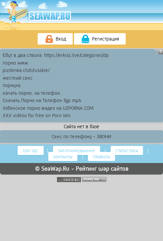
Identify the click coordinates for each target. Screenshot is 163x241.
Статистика (127, 151)
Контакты (62, 157)
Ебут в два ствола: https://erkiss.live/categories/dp (56, 55)
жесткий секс (18, 78)
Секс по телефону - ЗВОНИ (81, 137)
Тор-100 (31, 151)
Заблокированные (76, 151)
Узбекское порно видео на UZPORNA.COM (48, 108)
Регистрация (100, 39)
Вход (55, 39)
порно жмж (15, 63)
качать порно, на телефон (31, 93)
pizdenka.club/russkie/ (26, 70)
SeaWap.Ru (55, 168)
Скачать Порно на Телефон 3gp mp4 (42, 100)
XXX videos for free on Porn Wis (36, 115)
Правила (101, 157)
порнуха (11, 85)
